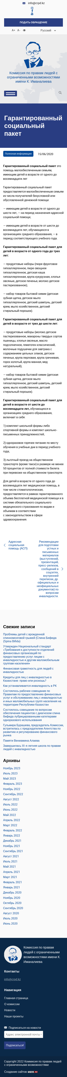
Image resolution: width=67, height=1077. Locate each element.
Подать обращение (33, 22)
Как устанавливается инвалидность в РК (30, 686)
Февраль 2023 (12, 784)
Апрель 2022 (11, 820)
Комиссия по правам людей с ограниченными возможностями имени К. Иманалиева (33, 77)
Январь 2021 (11, 887)
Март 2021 (10, 877)
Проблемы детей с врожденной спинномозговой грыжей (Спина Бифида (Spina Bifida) (29, 637)
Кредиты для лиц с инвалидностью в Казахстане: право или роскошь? (27, 679)
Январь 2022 (11, 835)
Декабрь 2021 (12, 841)
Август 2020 (11, 913)
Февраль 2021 (12, 882)
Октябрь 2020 (12, 903)
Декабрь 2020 (12, 892)
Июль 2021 (10, 861)
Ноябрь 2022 (11, 789)
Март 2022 (10, 825)
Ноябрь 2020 (11, 898)
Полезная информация (18, 153)
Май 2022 (9, 815)
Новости (9, 1010)
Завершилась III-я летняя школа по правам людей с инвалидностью (32, 747)
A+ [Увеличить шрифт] (13, 30)
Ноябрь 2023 (11, 768)
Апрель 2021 (11, 872)
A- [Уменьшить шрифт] (18, 30)
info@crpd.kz (34, 3)
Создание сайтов (15, 1071)
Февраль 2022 (12, 830)
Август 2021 (11, 856)
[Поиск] (60, 93)
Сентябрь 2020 (13, 908)
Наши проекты (13, 1016)
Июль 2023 (10, 773)
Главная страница (16, 998)
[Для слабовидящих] (24, 30)
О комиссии (11, 1004)
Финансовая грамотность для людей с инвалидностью (28, 670)
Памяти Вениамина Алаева (21, 740)
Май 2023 (9, 778)
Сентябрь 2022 (13, 794)
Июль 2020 (10, 918)
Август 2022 (11, 799)
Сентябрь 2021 (13, 851)
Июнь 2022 (10, 810)
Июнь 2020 (10, 923)
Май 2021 (9, 866)
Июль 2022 (10, 804)
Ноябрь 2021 (11, 846)
